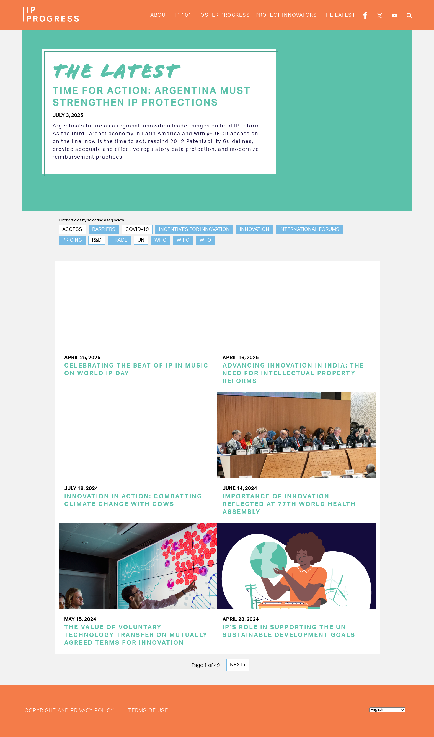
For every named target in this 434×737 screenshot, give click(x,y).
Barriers (103, 229)
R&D (97, 240)
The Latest (338, 15)
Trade (120, 240)
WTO (205, 240)
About (159, 15)
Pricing (72, 240)
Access (72, 229)
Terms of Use (148, 710)
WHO (160, 240)
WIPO (183, 240)
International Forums (309, 229)
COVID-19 (137, 229)
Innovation (254, 229)
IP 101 (183, 15)
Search (409, 16)
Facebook (365, 16)
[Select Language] (387, 709)
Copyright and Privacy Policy (69, 710)
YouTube (394, 15)
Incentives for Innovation (194, 229)
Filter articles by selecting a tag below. (92, 220)
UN (141, 240)
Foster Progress (223, 15)
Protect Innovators (286, 15)
